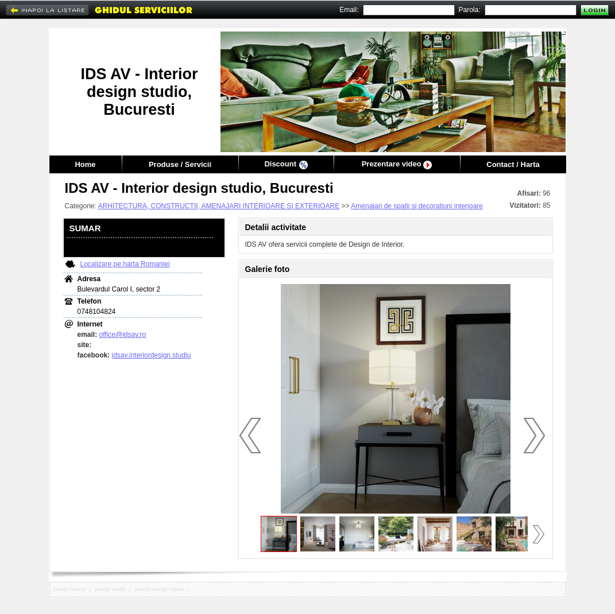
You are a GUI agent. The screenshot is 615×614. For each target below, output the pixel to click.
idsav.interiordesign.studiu (151, 355)
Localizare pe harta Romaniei (125, 264)
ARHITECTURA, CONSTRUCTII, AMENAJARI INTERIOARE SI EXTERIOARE (219, 206)
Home (85, 164)
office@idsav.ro (122, 335)
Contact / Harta (512, 164)
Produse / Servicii (180, 164)
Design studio (110, 589)
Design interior (70, 589)
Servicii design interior (159, 589)
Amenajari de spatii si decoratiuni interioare (416, 206)
